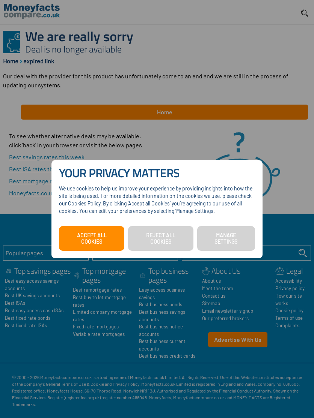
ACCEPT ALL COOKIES (92, 238)
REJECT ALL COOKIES (160, 238)
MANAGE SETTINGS (225, 238)
